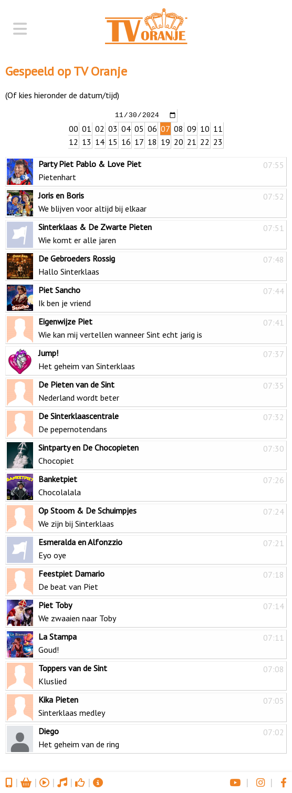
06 (152, 128)
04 (126, 128)
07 (165, 128)
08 (178, 128)
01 (86, 128)
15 (113, 141)
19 (165, 141)
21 (191, 141)
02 (100, 128)
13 (86, 141)
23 (218, 141)
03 (113, 128)
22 (205, 141)
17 (139, 141)
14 (100, 141)
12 (73, 141)
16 (126, 141)
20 (178, 141)
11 (218, 128)
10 (205, 128)
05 (139, 128)
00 (73, 128)
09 (191, 128)
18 (152, 141)
